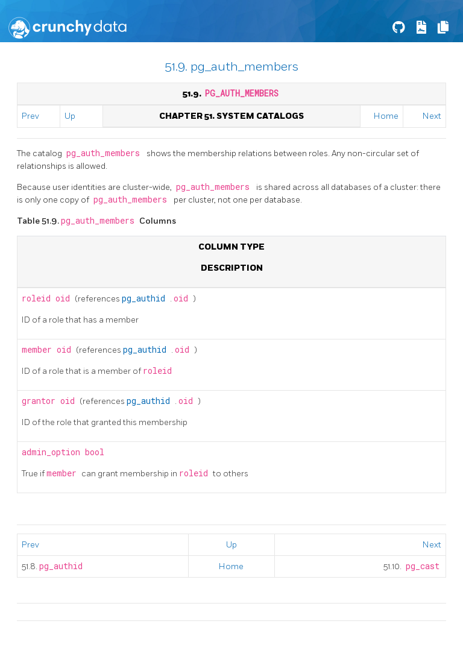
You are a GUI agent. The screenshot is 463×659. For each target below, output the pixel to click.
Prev (30, 116)
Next (432, 116)
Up (70, 116)
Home (386, 116)
